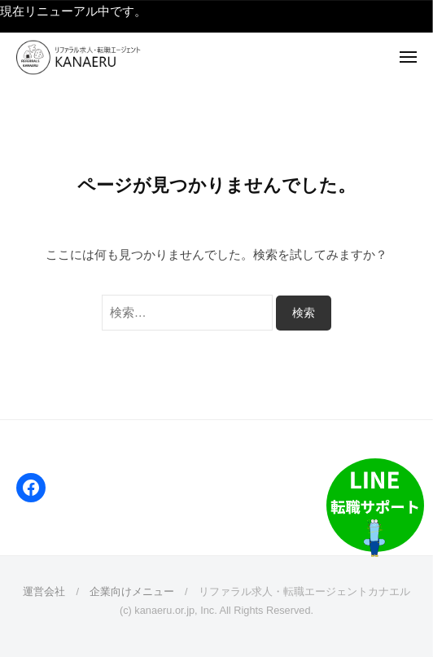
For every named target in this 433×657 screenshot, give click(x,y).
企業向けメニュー (132, 591)
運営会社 (44, 591)
